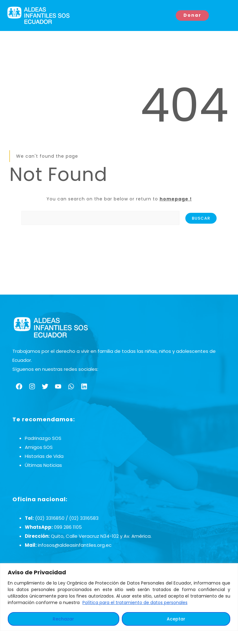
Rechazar (63, 619)
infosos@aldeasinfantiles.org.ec (75, 545)
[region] (119, 597)
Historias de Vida (44, 456)
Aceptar (176, 619)
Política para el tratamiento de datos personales (134, 602)
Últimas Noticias (43, 465)
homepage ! (176, 199)
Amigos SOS (39, 447)
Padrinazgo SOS (43, 438)
